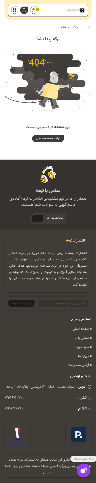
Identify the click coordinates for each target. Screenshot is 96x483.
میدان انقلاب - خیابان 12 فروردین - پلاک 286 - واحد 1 (40, 387)
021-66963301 (14, 397)
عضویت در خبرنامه (21, 303)
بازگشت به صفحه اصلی (48, 138)
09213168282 (14, 408)
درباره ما (83, 356)
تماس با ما (82, 338)
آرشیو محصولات (78, 365)
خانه (88, 27)
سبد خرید (82, 347)
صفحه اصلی (81, 329)
